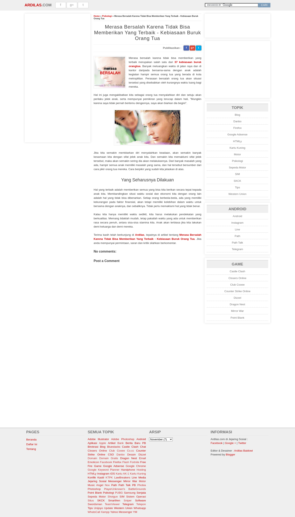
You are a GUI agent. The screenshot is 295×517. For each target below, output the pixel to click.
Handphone (128, 469)
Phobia (141, 485)
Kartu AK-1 (122, 473)
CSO (111, 454)
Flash (125, 462)
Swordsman (95, 504)
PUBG (119, 492)
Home (97, 16)
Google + (230, 443)
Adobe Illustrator (98, 439)
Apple (102, 443)
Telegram (237, 249)
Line (237, 229)
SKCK (237, 180)
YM (135, 512)
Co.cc (130, 450)
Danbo (237, 121)
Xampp (105, 512)
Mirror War (237, 310)
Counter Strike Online (237, 291)
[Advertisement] (57, 77)
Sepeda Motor (237, 167)
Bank (120, 443)
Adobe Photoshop (122, 439)
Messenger (115, 481)
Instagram (237, 222)
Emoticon (93, 462)
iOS (112, 473)
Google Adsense (237, 134)
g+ (72, 5)
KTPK (109, 477)
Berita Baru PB (136, 443)
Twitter (242, 443)
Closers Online (237, 278)
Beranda (31, 439)
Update (108, 508)
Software (140, 500)
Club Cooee (237, 284)
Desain (131, 454)
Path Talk (237, 242)
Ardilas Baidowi (243, 450)
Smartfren (114, 500)
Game (97, 466)
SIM (237, 174)
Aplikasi (92, 443)
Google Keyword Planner (103, 469)
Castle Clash (237, 271)
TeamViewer (112, 504)
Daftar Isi (31, 444)
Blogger (230, 454)
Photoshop (94, 489)
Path (237, 236)
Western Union (237, 194)
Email (142, 458)
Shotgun (113, 496)
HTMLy (237, 141)
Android (237, 216)
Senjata (141, 492)
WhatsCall (94, 512)
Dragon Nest (237, 304)
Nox (107, 485)
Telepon (141, 504)
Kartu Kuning (237, 147)
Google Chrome (136, 466)
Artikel (112, 443)
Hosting (141, 469)
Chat (143, 446)
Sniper (128, 500)
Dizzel (237, 297)
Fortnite (134, 462)
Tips (237, 187)
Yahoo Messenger (121, 512)
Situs (91, 500)
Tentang (31, 449)
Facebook (106, 462)
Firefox (237, 127)
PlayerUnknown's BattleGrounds (125, 489)
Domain (92, 458)
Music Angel (95, 485)
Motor (237, 154)
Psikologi (107, 16)
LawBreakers (122, 477)
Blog (237, 114)
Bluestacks (113, 446)
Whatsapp (140, 508)
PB (134, 485)
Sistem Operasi (136, 496)
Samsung (129, 492)
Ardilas (33, 5)
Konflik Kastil (96, 477)
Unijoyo (98, 508)
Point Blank (237, 317)
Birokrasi (93, 446)
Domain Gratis (108, 458)
